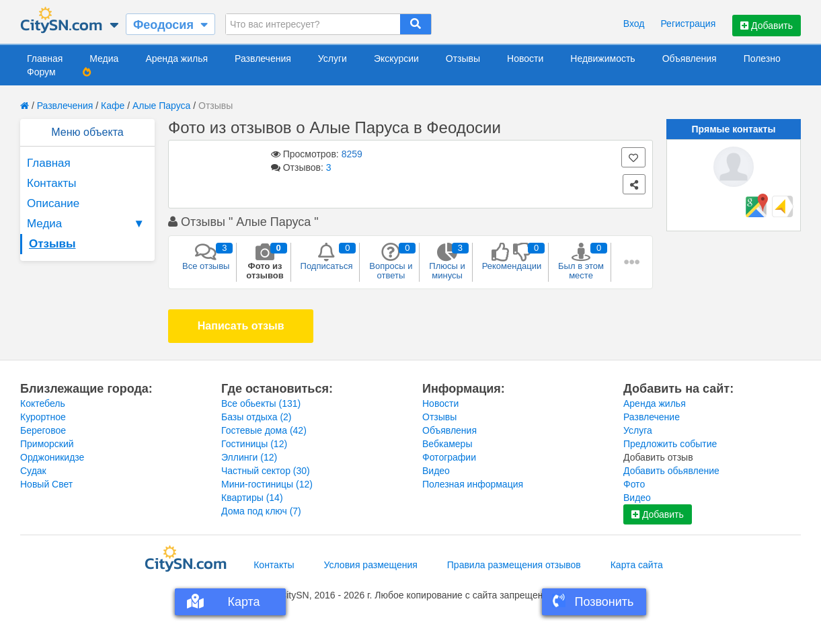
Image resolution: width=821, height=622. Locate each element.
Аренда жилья (176, 58)
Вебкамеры (447, 443)
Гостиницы (254, 443)
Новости (525, 58)
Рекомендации (512, 257)
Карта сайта (637, 564)
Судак (33, 470)
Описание (53, 203)
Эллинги (249, 457)
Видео (436, 470)
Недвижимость (602, 58)
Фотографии (449, 457)
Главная (45, 58)
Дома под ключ (261, 511)
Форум (41, 72)
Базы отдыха (256, 417)
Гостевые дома (264, 430)
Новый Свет (46, 484)
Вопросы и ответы (390, 261)
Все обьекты (261, 403)
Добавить (766, 25)
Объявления (689, 58)
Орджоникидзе (52, 457)
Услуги (332, 58)
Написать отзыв (241, 326)
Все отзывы (205, 257)
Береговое (43, 430)
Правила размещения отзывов (514, 564)
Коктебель (42, 403)
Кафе (112, 105)
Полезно (762, 58)
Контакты (51, 183)
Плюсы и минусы (447, 261)
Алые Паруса (162, 105)
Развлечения (263, 58)
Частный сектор (265, 470)
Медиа (103, 58)
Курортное (43, 417)
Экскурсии (396, 58)
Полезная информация (472, 484)
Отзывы (463, 58)
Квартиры (252, 497)
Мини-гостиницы (267, 484)
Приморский (47, 443)
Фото (634, 484)
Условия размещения (371, 564)
